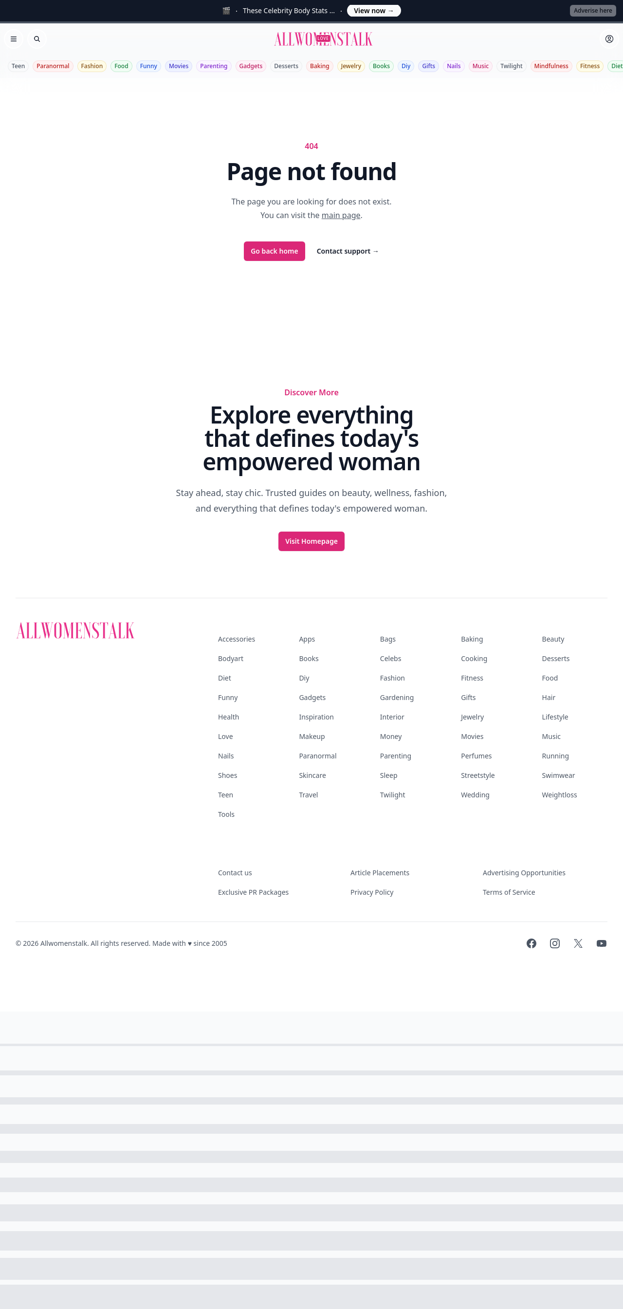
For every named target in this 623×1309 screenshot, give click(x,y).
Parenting (213, 66)
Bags (388, 639)
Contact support (348, 251)
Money (391, 736)
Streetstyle (478, 775)
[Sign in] (609, 39)
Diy (406, 66)
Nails (454, 66)
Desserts (286, 66)
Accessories (236, 639)
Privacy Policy (371, 892)
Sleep (389, 775)
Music (481, 66)
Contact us (235, 872)
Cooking (474, 658)
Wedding (475, 794)
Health (228, 716)
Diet (224, 677)
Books (381, 66)
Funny (148, 66)
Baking (320, 66)
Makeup (312, 736)
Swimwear (558, 775)
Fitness (590, 66)
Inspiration (316, 716)
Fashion (92, 66)
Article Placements (379, 872)
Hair (549, 697)
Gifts (428, 66)
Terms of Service (509, 892)
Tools (226, 814)
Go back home (274, 251)
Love (225, 736)
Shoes (227, 775)
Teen (18, 66)
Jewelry (351, 66)
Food (121, 66)
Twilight (511, 66)
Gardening (397, 697)
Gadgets (251, 66)
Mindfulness (551, 66)
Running (555, 755)
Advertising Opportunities (524, 872)
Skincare (312, 775)
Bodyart (230, 658)
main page (341, 215)
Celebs (391, 658)
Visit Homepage (311, 541)
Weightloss (559, 794)
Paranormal (53, 66)
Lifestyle (555, 716)
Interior (392, 716)
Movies (178, 66)
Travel (308, 794)
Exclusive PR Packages (253, 892)
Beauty (553, 639)
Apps (307, 639)
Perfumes (476, 755)
